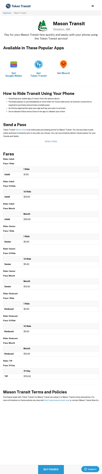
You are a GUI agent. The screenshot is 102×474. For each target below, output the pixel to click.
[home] (18, 6)
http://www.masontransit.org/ (56, 400)
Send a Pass (21, 130)
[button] (93, 6)
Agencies (7, 13)
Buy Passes (51, 469)
